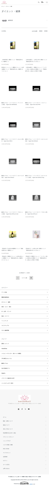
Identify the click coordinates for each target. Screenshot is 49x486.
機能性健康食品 (5, 297)
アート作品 (4, 292)
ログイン (5, 460)
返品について (6, 425)
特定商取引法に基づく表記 (9, 433)
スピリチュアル (5, 325)
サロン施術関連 (5, 330)
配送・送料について (8, 421)
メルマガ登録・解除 (8, 444)
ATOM (7, 448)
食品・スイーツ (5, 316)
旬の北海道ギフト (6, 368)
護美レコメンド (5, 343)
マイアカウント (7, 452)
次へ (31, 278)
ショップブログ (7, 440)
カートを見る (6, 464)
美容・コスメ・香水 (6, 306)
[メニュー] (46, 2)
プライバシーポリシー (8, 436)
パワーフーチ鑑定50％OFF (8, 378)
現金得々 (4, 373)
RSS (4, 448)
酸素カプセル (5, 363)
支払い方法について (8, 429)
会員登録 (5, 456)
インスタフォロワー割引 (7, 383)
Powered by (24, 483)
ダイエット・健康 (9, 6)
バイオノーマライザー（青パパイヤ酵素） (12, 353)
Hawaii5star (4, 348)
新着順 (45, 31)
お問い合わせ (6, 468)
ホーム (3, 6)
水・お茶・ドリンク (6, 311)
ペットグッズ (5, 320)
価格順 (40, 31)
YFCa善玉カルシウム (7, 358)
